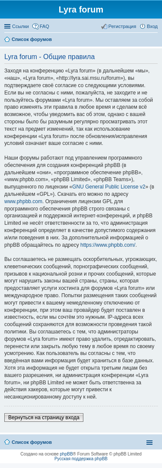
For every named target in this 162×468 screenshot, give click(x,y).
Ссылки (20, 26)
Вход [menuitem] (152, 26)
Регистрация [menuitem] (122, 26)
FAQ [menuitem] (44, 26)
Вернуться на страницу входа (43, 418)
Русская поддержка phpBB (81, 458)
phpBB (66, 454)
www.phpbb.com (23, 201)
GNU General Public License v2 (108, 187)
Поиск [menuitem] (155, 40)
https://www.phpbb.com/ (107, 245)
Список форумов (32, 442)
